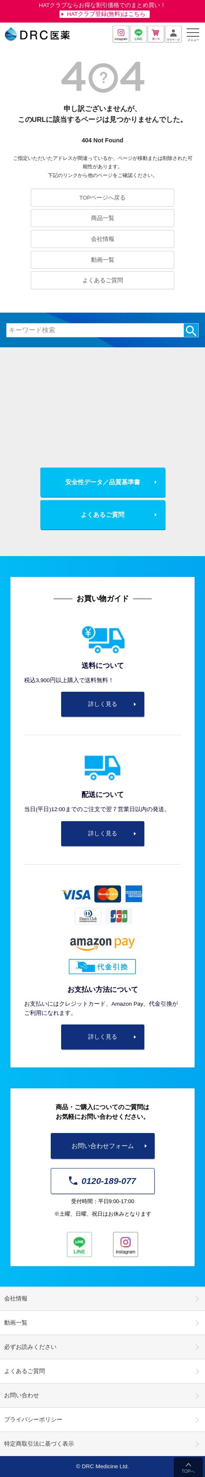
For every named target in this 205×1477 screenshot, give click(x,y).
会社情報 (102, 239)
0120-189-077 (102, 1181)
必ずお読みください (30, 1347)
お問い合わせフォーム (103, 1145)
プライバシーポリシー (33, 1419)
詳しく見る (102, 704)
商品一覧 (102, 218)
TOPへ (188, 1471)
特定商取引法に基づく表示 (39, 1444)
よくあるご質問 (102, 280)
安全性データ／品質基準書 (102, 482)
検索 (191, 330)
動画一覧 (102, 260)
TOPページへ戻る (102, 198)
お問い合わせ (21, 1395)
